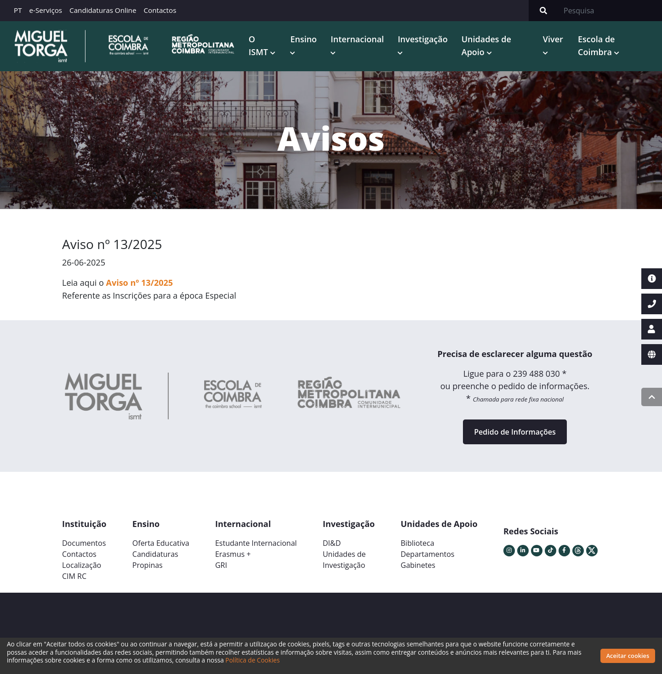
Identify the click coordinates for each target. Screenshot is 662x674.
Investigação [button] (421, 39)
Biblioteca (417, 543)
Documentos (84, 543)
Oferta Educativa (160, 543)
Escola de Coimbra (595, 45)
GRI (221, 565)
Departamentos (428, 554)
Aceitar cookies (628, 655)
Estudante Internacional (256, 543)
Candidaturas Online (102, 10)
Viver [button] (552, 39)
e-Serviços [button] (46, 10)
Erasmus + (233, 554)
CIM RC (74, 576)
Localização (81, 565)
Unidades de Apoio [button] (485, 45)
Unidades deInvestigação (344, 559)
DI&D (332, 543)
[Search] (610, 10)
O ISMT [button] (260, 39)
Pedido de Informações (514, 431)
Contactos (159, 10)
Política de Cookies (252, 660)
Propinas (147, 565)
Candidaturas (155, 554)
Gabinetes (418, 565)
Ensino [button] (302, 39)
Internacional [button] (355, 39)
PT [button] (18, 10)
